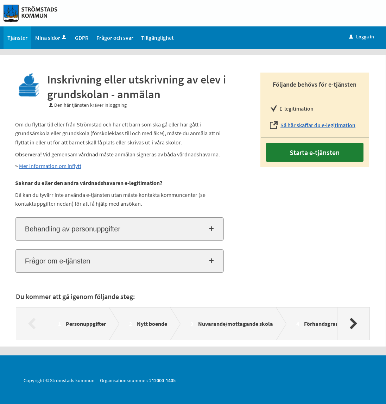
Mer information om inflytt (50, 165)
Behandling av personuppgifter (72, 229)
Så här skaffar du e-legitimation (317, 125)
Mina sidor (51, 37)
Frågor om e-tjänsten (57, 261)
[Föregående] (32, 323)
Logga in (361, 36)
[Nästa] (353, 323)
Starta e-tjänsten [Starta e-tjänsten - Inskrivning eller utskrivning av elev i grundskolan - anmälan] (315, 152)
